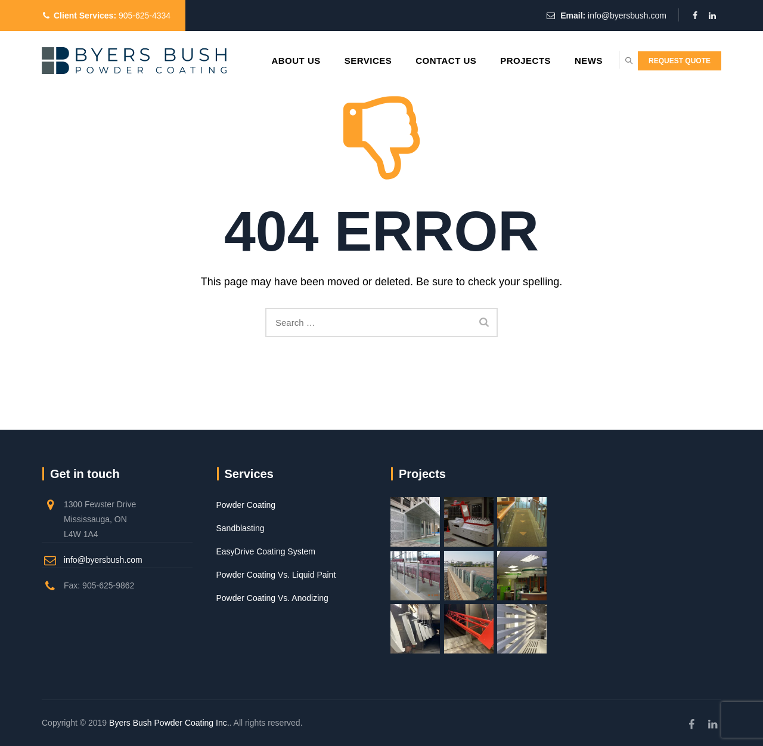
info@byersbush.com (627, 15)
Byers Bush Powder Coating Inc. (169, 722)
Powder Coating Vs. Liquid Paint (276, 574)
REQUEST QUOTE (680, 61)
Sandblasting (240, 528)
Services (338, 61)
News (559, 61)
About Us (265, 61)
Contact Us (416, 61)
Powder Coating (246, 505)
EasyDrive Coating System (266, 551)
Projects (495, 61)
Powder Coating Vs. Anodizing (272, 598)
